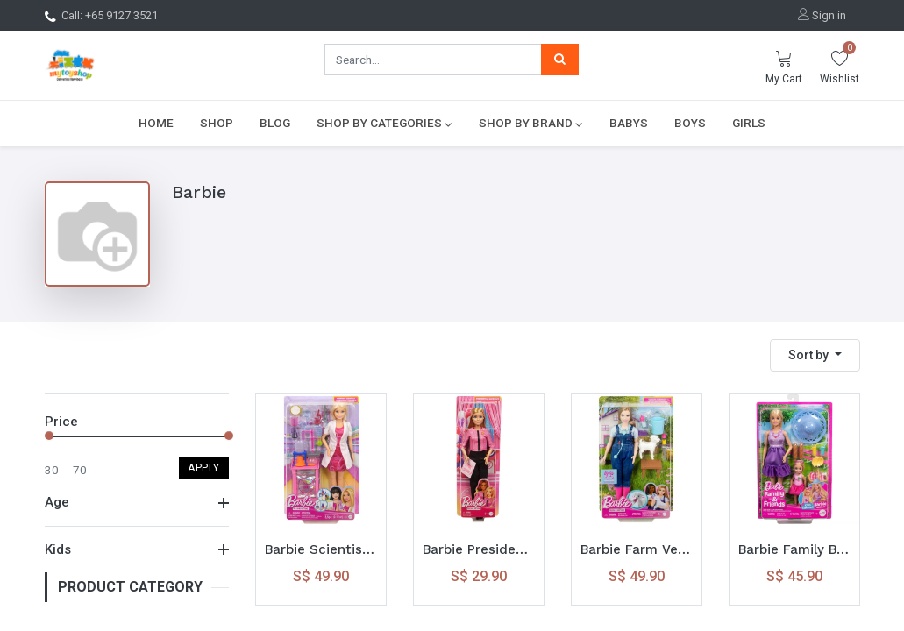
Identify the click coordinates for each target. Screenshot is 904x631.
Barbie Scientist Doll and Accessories (321, 549)
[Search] (560, 59)
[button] (815, 355)
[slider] (49, 435)
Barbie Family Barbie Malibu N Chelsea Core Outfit (794, 549)
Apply (204, 468)
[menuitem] (156, 123)
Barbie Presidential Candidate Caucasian (479, 549)
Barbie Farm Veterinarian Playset (636, 549)
